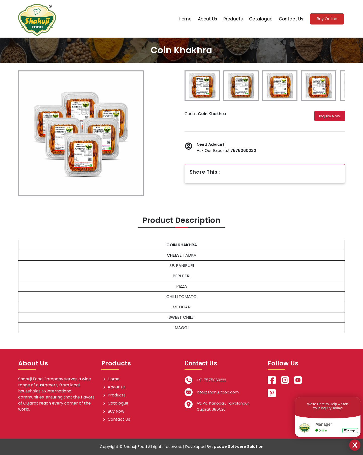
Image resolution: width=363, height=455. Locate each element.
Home (185, 19)
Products (233, 19)
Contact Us (291, 19)
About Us (207, 19)
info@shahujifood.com (218, 392)
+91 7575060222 (211, 380)
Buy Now (116, 411)
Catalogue (261, 19)
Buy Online (327, 19)
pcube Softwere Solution (238, 446)
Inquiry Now (329, 116)
